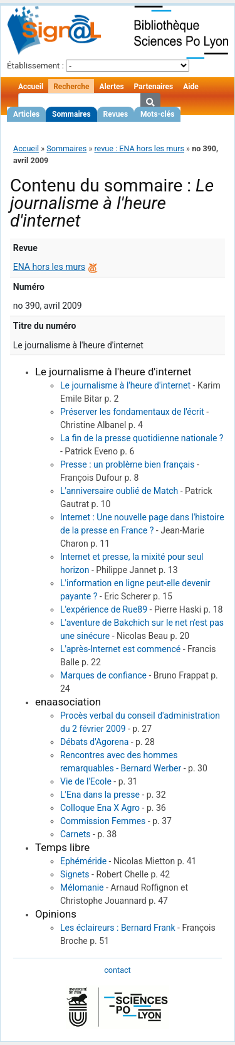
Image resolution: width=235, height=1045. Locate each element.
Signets (75, 874)
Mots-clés (157, 114)
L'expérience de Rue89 (103, 609)
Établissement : (35, 65)
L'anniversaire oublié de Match (119, 491)
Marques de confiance (103, 675)
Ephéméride (83, 861)
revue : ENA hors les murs (139, 148)
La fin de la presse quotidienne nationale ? (141, 438)
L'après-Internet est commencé (120, 649)
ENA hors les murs (49, 267)
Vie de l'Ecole (86, 781)
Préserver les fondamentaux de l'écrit (132, 412)
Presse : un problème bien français (127, 464)
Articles (26, 114)
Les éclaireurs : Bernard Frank (117, 928)
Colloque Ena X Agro (100, 808)
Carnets (75, 834)
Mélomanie (82, 887)
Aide (190, 86)
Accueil (30, 86)
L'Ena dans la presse (100, 795)
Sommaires (71, 114)
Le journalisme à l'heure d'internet (125, 385)
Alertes (111, 86)
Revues (115, 114)
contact (117, 970)
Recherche (71, 86)
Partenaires (154, 86)
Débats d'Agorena (94, 742)
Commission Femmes (102, 821)
